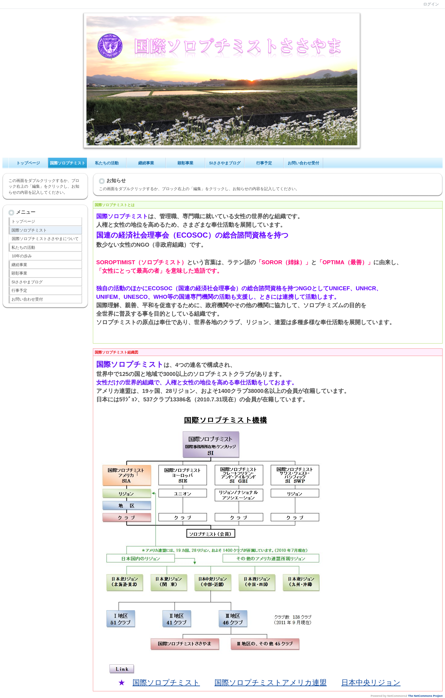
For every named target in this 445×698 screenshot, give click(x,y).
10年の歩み (22, 256)
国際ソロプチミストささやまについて (45, 238)
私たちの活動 (107, 163)
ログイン (431, 4)
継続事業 (146, 163)
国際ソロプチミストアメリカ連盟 (270, 682)
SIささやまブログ (224, 163)
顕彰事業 (185, 163)
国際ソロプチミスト (67, 163)
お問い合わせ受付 (303, 163)
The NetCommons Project (425, 695)
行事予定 (264, 163)
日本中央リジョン (371, 682)
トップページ (28, 163)
